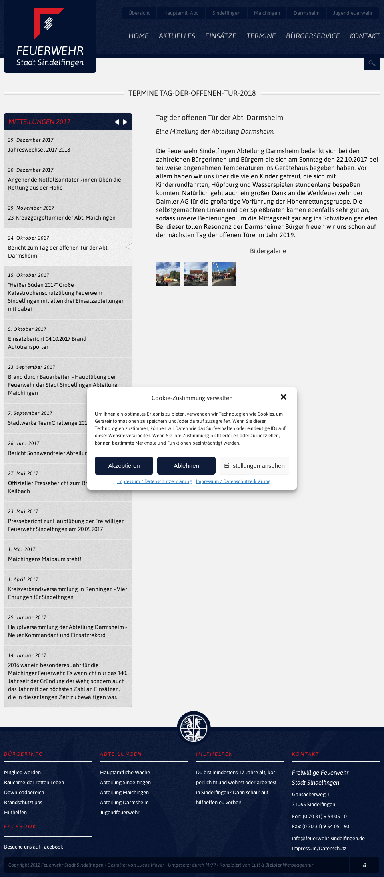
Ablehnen (186, 465)
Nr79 (211, 865)
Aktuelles (177, 36)
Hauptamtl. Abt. (181, 13)
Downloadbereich (24, 792)
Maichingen (267, 13)
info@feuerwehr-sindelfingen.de (328, 838)
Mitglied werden (22, 772)
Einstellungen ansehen (254, 465)
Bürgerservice (313, 36)
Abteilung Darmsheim (124, 802)
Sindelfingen (226, 13)
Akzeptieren (124, 465)
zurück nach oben (194, 728)
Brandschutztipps (23, 802)
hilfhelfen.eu (210, 802)
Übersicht (139, 13)
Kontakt (365, 36)
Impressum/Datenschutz (319, 848)
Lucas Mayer (150, 865)
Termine (261, 36)
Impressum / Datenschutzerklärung (154, 481)
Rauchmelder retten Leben (34, 782)
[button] (284, 397)
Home (138, 36)
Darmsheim (307, 13)
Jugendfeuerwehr (353, 13)
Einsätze (220, 36)
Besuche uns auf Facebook (33, 847)
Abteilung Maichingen (124, 792)
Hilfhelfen (15, 812)
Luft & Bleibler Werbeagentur (282, 865)
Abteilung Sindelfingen (125, 782)
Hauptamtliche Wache (125, 772)
